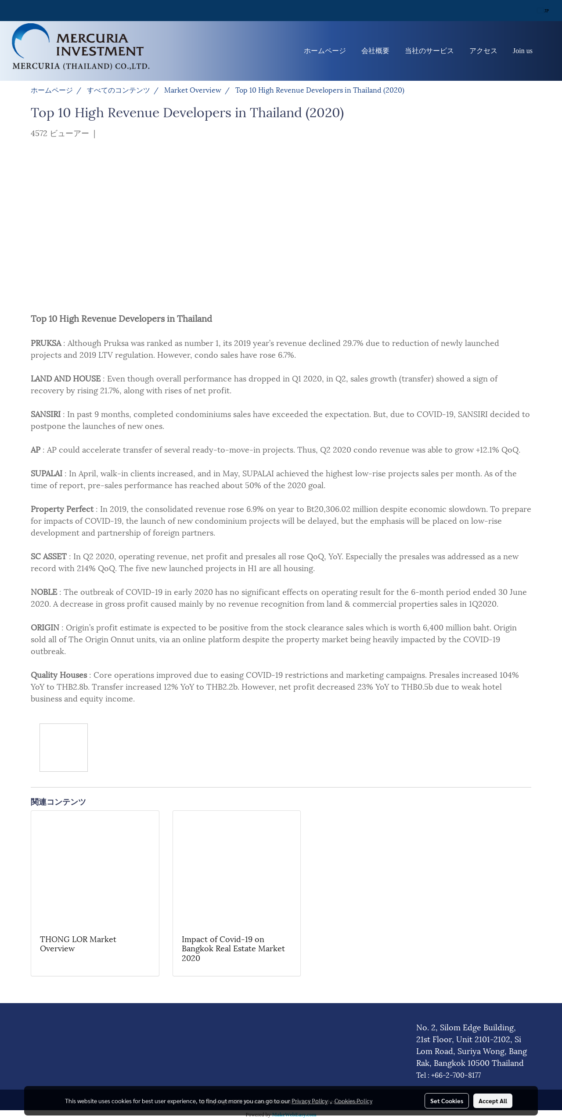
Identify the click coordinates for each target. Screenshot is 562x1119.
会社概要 (375, 50)
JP (543, 10)
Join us (523, 50)
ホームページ (325, 50)
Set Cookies (446, 1101)
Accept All (493, 1101)
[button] (548, 50)
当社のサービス (429, 50)
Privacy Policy (310, 1101)
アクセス (483, 50)
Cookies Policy (353, 1101)
